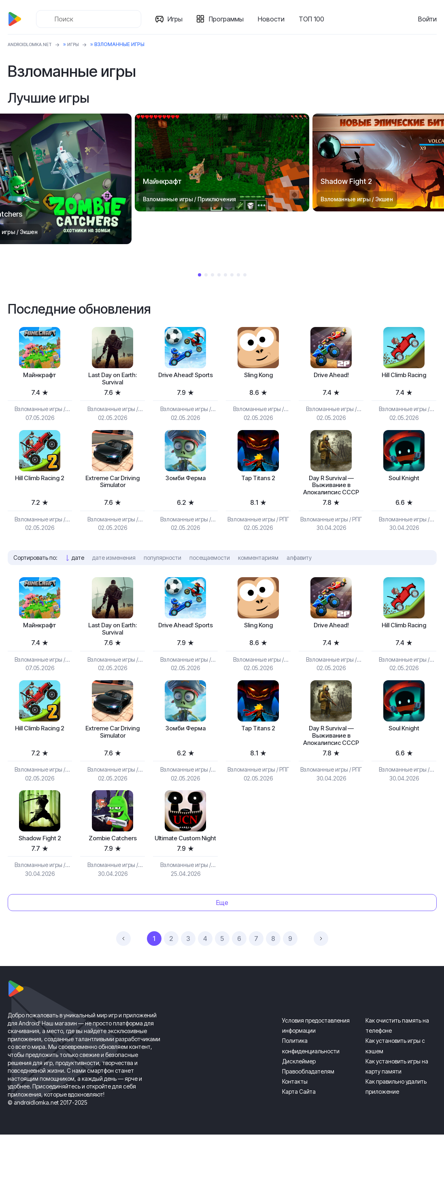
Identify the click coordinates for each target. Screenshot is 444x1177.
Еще (222, 945)
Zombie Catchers (112, 871)
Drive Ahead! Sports (185, 380)
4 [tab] (219, 274)
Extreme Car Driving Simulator (112, 486)
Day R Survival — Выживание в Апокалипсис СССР (331, 495)
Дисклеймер (299, 1103)
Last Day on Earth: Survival (112, 380)
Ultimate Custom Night (185, 876)
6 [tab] (232, 274)
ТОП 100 (314, 19)
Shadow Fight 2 (40, 871)
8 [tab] (244, 274)
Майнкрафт (39, 376)
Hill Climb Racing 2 (40, 482)
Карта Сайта (299, 1134)
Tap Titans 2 (258, 482)
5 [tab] (225, 274)
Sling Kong (258, 376)
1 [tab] (199, 274)
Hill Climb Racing (404, 376)
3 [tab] (212, 274)
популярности (162, 573)
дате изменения (114, 573)
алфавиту (299, 573)
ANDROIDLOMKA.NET (34, 44)
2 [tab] (206, 274)
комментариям (258, 573)
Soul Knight (404, 482)
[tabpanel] (222, 162)
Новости (274, 19)
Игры (177, 19)
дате (78, 573)
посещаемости (209, 573)
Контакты (295, 1123)
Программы (229, 19)
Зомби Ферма (185, 482)
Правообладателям (308, 1113)
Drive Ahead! (331, 376)
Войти (427, 19)
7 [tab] (238, 274)
